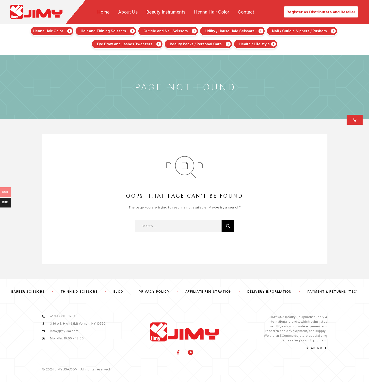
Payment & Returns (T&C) (332, 291)
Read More (316, 348)
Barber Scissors (28, 291)
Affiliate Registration (208, 291)
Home (103, 12)
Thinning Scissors (79, 291)
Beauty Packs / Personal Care (196, 44)
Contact (246, 12)
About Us (128, 12)
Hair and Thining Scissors (103, 31)
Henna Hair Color (211, 12)
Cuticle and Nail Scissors (166, 31)
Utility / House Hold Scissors (230, 31)
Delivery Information (269, 291)
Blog (118, 291)
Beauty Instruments (165, 12)
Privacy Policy (154, 291)
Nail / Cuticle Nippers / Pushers (299, 31)
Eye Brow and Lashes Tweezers (124, 44)
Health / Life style (254, 44)
